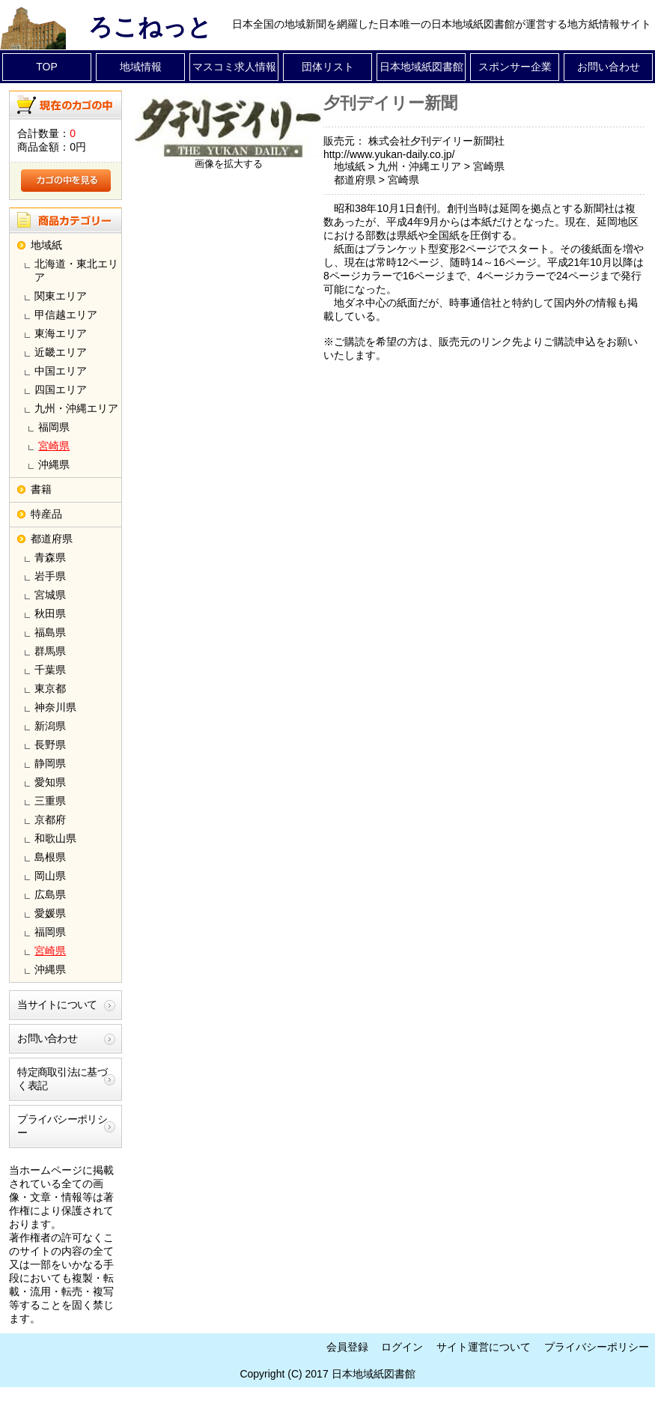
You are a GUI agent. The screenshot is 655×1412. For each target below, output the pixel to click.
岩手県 (50, 576)
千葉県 (50, 670)
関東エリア (60, 296)
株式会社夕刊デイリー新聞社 (436, 141)
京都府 (50, 819)
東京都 (50, 688)
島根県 (50, 857)
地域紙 (46, 245)
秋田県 (50, 613)
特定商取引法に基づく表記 (62, 1078)
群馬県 (50, 651)
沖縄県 (54, 464)
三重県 (50, 801)
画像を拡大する (229, 164)
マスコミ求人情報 (234, 67)
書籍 (41, 489)
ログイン (402, 1347)
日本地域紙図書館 (421, 67)
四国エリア (60, 390)
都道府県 (52, 539)
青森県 (50, 557)
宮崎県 (54, 446)
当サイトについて (57, 1004)
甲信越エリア (65, 315)
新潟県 (50, 726)
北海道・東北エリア (76, 270)
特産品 (46, 514)
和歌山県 (55, 838)
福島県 (50, 632)
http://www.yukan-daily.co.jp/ (389, 154)
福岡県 (54, 427)
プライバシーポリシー (62, 1126)
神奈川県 (55, 707)
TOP (47, 67)
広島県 (50, 894)
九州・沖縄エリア (76, 408)
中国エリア (60, 371)
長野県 (50, 745)
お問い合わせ (608, 67)
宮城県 (50, 595)
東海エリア (60, 333)
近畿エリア (60, 352)
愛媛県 (50, 913)
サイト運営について (483, 1347)
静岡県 (50, 763)
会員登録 (347, 1347)
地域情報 (141, 67)
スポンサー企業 (515, 67)
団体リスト (328, 67)
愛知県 (50, 782)
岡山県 (50, 876)
